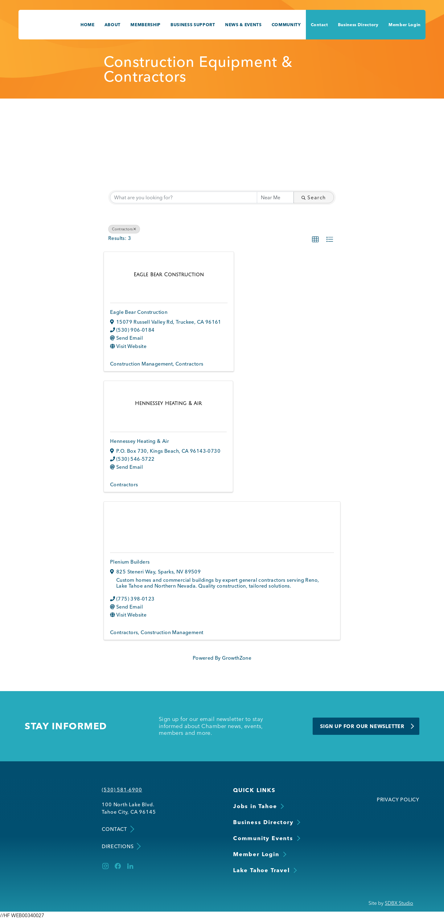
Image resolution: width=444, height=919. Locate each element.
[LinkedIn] (130, 866)
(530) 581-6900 (122, 790)
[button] (315, 239)
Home (87, 24)
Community (286, 24)
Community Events (263, 838)
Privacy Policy (398, 799)
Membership (145, 24)
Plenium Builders (130, 562)
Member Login (404, 24)
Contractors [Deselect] (124, 229)
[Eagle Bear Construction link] (169, 274)
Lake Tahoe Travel (261, 870)
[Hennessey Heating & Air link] (168, 403)
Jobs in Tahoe (255, 806)
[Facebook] (117, 866)
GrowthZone (236, 658)
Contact (319, 24)
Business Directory (358, 24)
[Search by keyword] (183, 197)
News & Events (243, 24)
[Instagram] (105, 866)
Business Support (193, 24)
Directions (121, 846)
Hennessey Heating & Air (139, 441)
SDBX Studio (399, 903)
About (113, 24)
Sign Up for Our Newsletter (362, 726)
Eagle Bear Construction (138, 312)
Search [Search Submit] (314, 197)
